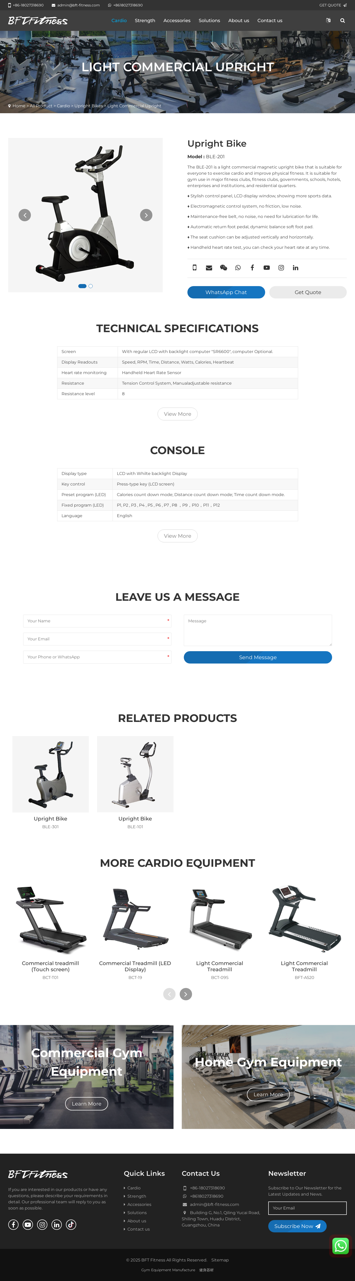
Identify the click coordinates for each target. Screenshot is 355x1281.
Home (19, 105)
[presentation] (25, 215)
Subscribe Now (297, 1226)
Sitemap (220, 1260)
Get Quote (308, 292)
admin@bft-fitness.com (76, 5)
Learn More (86, 1104)
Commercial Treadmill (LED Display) (135, 966)
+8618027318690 (125, 5)
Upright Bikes (88, 105)
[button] (82, 286)
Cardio (119, 20)
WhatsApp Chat (226, 292)
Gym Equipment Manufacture (168, 1270)
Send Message (258, 657)
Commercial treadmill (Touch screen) (50, 966)
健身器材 (206, 1270)
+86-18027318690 (26, 5)
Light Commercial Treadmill (219, 966)
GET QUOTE (333, 5)
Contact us (269, 20)
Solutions (209, 20)
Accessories (177, 20)
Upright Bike (50, 819)
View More (177, 414)
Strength (145, 20)
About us (238, 20)
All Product (41, 105)
